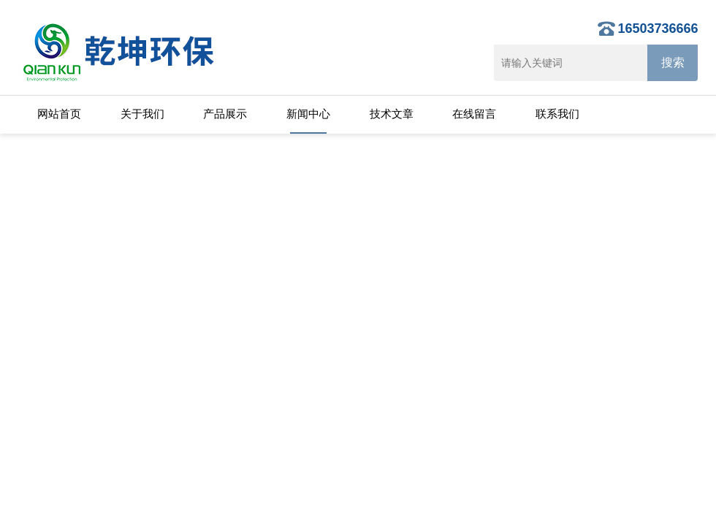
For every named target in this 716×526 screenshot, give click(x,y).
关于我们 (142, 113)
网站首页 (59, 113)
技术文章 (392, 113)
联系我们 (557, 113)
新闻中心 (308, 113)
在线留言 (474, 113)
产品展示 (225, 113)
